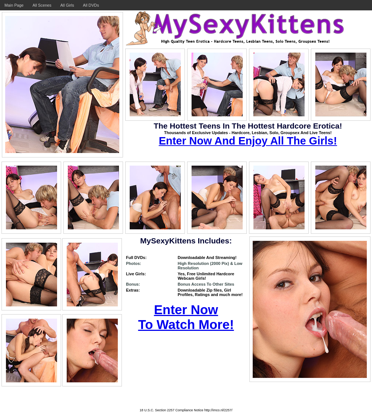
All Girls (67, 5)
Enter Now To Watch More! (186, 317)
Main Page (14, 5)
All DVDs (91, 5)
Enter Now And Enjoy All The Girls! (248, 141)
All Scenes (42, 5)
